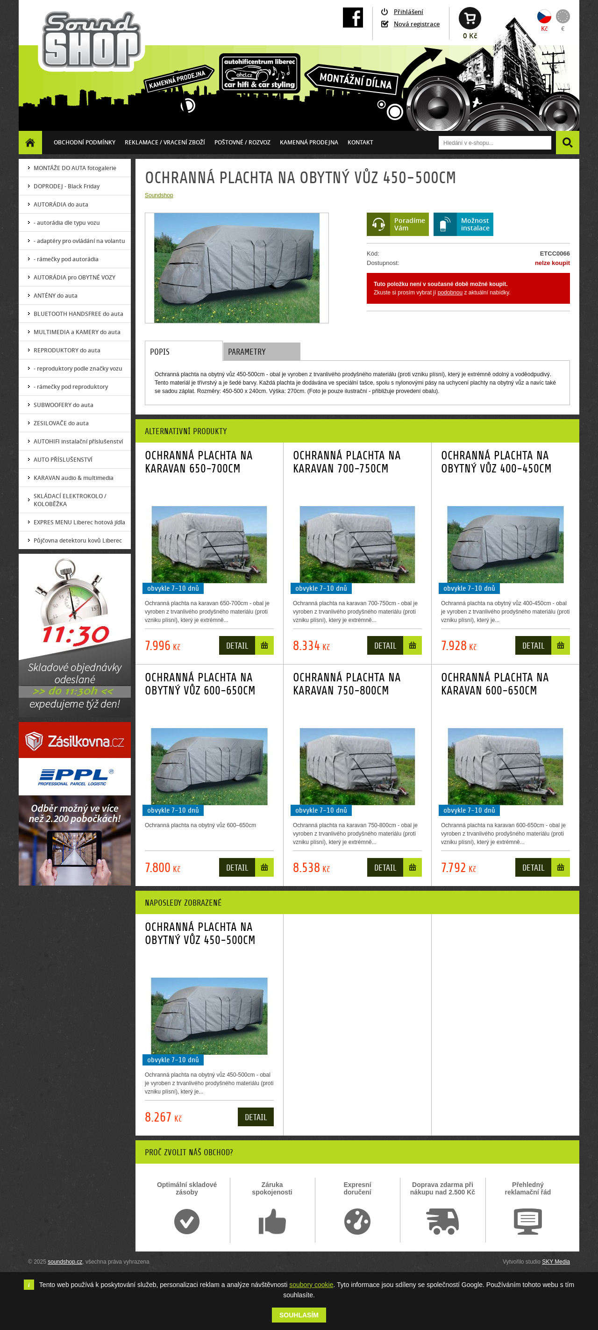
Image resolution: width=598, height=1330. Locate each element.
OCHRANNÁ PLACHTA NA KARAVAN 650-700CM (199, 462)
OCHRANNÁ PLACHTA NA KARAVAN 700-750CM (347, 462)
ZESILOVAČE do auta (61, 423)
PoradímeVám (409, 224)
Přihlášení (408, 11)
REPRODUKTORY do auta (67, 350)
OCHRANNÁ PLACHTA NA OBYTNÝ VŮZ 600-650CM (200, 684)
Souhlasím (299, 1315)
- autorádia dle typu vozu (67, 223)
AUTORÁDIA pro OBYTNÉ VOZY (74, 277)
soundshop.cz (65, 1261)
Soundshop (159, 195)
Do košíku (264, 647)
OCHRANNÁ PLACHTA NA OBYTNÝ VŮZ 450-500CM (200, 934)
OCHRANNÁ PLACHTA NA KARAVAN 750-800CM (347, 684)
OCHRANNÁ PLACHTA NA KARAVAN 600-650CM (495, 684)
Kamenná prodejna (309, 142)
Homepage (30, 142)
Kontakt (360, 142)
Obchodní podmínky (84, 142)
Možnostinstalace (475, 224)
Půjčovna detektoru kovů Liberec (78, 540)
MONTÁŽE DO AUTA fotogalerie (75, 168)
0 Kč (470, 35)
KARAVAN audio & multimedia (74, 478)
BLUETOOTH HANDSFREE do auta (78, 314)
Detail (237, 646)
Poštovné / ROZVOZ (242, 142)
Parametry (247, 352)
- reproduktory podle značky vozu (78, 368)
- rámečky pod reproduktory (71, 387)
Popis (160, 352)
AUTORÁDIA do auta (61, 204)
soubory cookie (311, 1284)
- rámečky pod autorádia (66, 259)
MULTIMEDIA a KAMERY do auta (77, 332)
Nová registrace (417, 24)
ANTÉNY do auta (56, 296)
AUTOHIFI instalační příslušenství (78, 441)
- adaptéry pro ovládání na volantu (79, 241)
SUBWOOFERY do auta (63, 405)
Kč (544, 28)
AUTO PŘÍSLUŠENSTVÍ (63, 460)
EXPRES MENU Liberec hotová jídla (79, 522)
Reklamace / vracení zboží (165, 142)
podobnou (450, 292)
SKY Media (556, 1261)
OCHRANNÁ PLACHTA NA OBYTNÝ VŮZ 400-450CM (496, 462)
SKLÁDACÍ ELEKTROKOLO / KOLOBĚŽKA (70, 500)
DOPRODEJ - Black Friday (67, 186)
